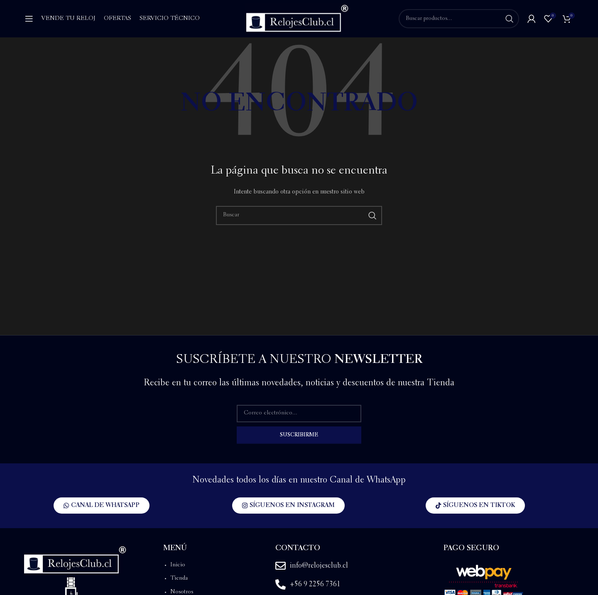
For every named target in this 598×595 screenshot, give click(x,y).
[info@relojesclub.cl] (280, 566)
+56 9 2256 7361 (315, 584)
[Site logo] (297, 18)
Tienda (179, 578)
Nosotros (181, 592)
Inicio (177, 565)
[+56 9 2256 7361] (280, 584)
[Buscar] (459, 18)
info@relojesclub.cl (319, 565)
